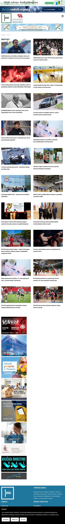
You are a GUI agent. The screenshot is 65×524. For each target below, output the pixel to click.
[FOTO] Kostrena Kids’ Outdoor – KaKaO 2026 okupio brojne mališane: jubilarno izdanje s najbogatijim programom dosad (15, 251)
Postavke (6, 519)
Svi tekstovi (37, 506)
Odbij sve (15, 519)
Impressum (4, 506)
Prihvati (23, 519)
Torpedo (3, 35)
